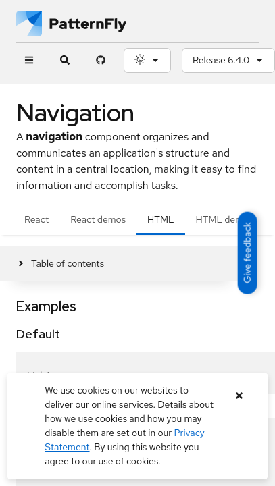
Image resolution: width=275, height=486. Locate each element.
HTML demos (224, 219)
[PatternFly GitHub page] (100, 60)
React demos (98, 219)
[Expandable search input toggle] (64, 60)
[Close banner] (239, 395)
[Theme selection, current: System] (147, 60)
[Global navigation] (28, 60)
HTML (160, 219)
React (36, 219)
